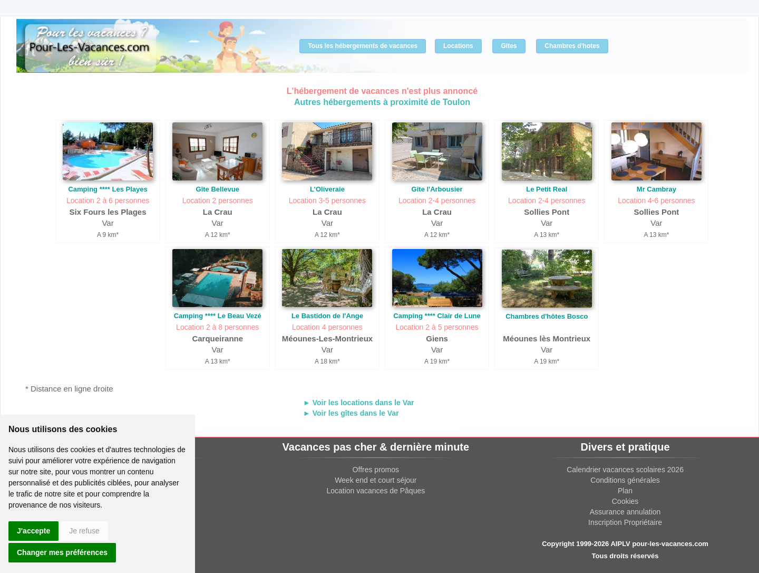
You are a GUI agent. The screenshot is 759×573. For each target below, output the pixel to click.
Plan (625, 490)
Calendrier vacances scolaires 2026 (625, 469)
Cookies (625, 501)
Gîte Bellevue (217, 189)
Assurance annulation (625, 512)
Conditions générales (625, 480)
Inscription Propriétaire (625, 522)
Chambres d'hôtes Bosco (546, 316)
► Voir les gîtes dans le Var (351, 413)
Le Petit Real (546, 189)
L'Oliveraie (327, 189)
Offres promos (376, 469)
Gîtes (509, 46)
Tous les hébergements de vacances (362, 46)
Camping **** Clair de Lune (436, 316)
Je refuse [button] (84, 531)
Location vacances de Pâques (375, 490)
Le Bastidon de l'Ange (327, 316)
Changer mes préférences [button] (62, 552)
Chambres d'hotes (571, 46)
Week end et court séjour (375, 480)
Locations (458, 46)
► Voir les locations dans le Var (358, 402)
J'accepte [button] (33, 531)
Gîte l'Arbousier (437, 189)
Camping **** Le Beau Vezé (217, 316)
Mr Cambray (656, 189)
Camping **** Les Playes (107, 189)
